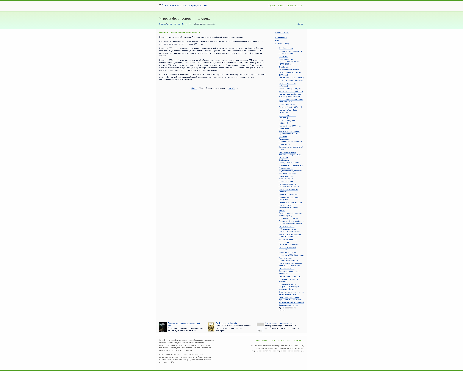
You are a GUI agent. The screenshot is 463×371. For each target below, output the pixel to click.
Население (283, 56)
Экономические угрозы (288, 305)
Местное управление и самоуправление (287, 174)
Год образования (286, 48)
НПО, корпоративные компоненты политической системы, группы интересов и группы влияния (290, 233)
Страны (272, 5)
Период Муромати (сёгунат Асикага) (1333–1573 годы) (290, 95)
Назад (194, 88)
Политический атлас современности (184, 5)
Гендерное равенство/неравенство (288, 240)
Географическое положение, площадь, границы (290, 52)
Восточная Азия (173, 24)
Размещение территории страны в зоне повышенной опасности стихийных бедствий (291, 299)
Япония (184, 24)
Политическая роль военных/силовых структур (290, 214)
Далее (300, 24)
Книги (281, 5)
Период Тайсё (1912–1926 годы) (287, 116)
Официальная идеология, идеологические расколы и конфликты (289, 197)
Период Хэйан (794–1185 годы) (287, 84)
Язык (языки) (284, 67)
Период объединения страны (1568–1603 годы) (291, 100)
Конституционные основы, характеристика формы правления (289, 133)
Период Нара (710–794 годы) (291, 80)
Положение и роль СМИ (288, 218)
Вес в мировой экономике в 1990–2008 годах (289, 267)
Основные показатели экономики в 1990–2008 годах (291, 253)
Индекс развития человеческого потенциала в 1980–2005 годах (290, 61)
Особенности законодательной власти (289, 161)
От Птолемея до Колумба (226, 323)
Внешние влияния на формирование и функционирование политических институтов (289, 183)
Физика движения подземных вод (279, 323)
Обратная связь (294, 5)
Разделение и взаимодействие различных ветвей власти (291, 141)
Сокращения (298, 340)
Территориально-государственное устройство (290, 169)
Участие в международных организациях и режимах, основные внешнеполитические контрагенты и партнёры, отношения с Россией (290, 282)
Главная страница (282, 32)
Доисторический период (289, 70)
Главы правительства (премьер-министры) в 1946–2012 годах (290, 155)
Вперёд (231, 88)
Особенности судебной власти (291, 165)
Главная (162, 24)
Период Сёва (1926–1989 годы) (287, 121)
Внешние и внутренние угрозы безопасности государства (291, 293)
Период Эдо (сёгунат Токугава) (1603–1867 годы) (290, 105)
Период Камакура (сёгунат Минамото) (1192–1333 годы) (291, 90)
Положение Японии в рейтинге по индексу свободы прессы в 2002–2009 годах (291, 223)
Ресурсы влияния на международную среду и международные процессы (290, 260)
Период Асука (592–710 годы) (291, 78)
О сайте (272, 340)
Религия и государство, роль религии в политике (290, 203)
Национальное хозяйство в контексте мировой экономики (289, 247)
